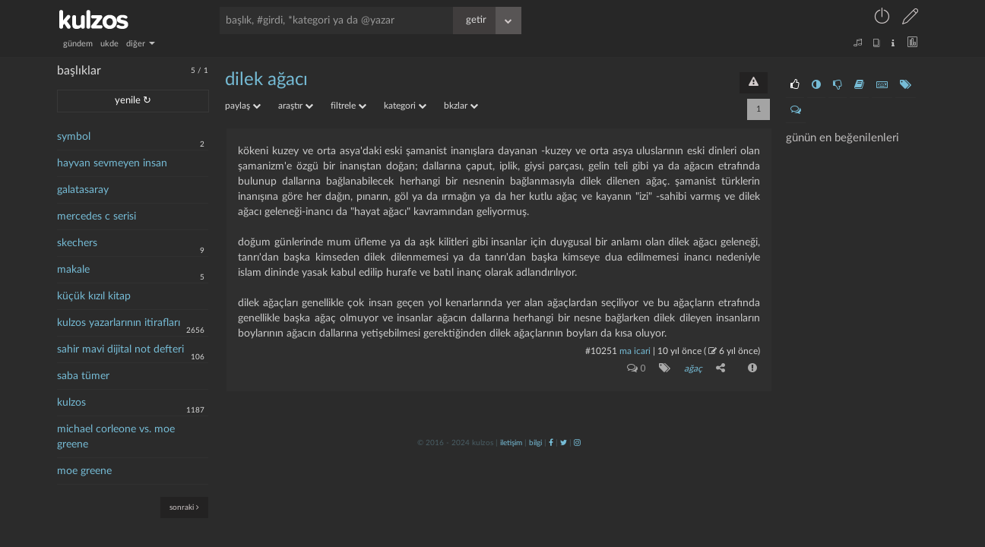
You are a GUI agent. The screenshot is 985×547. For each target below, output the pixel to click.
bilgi (535, 443)
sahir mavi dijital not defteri (120, 349)
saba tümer (83, 376)
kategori (405, 105)
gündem (78, 44)
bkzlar (461, 105)
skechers (77, 243)
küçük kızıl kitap (94, 296)
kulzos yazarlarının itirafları (118, 323)
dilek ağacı (266, 80)
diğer (140, 44)
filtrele (348, 105)
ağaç (693, 368)
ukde (109, 44)
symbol (73, 136)
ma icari (635, 351)
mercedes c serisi (96, 216)
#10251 (601, 351)
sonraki (184, 507)
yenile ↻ (133, 101)
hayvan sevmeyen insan (112, 163)
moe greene (84, 471)
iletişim (511, 443)
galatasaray (83, 190)
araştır (295, 105)
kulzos (71, 402)
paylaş (243, 105)
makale (73, 269)
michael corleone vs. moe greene (116, 437)
